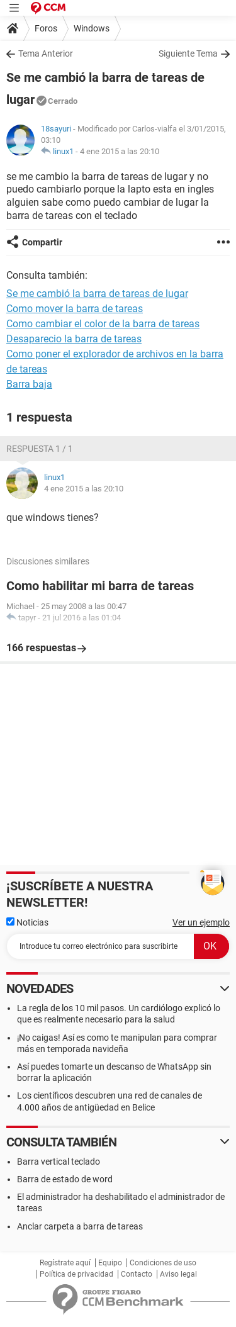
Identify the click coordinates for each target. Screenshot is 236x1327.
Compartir (42, 242)
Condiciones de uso (163, 1262)
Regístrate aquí (65, 1262)
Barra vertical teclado (58, 1161)
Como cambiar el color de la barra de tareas (102, 324)
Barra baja (29, 384)
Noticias (27, 922)
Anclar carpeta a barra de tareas (80, 1226)
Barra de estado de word (65, 1179)
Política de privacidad (76, 1274)
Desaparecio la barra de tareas (74, 339)
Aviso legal (178, 1274)
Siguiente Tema (188, 53)
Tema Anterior (45, 53)
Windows (92, 28)
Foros (46, 28)
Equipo (110, 1262)
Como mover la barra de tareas (74, 309)
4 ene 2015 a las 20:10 (119, 151)
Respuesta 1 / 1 (39, 449)
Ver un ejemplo (201, 922)
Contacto (136, 1274)
